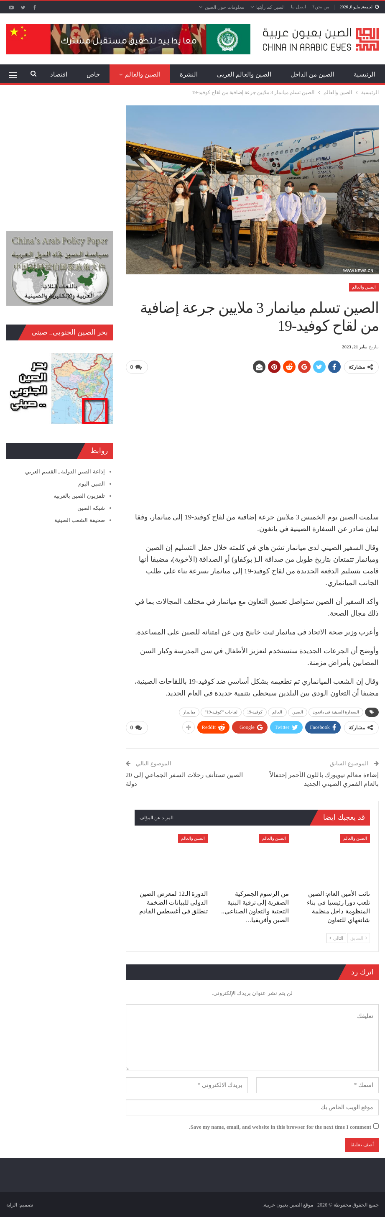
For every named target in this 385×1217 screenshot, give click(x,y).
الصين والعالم (143, 74)
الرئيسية (364, 74)
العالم (277, 711)
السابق (358, 937)
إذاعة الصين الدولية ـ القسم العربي (65, 471)
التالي (336, 937)
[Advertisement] (252, 439)
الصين (297, 711)
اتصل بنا (298, 6)
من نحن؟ (320, 6)
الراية (11, 1204)
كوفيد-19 (255, 711)
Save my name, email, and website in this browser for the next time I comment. (280, 1126)
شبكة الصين (91, 508)
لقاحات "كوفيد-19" (221, 711)
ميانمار (189, 711)
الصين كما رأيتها (270, 7)
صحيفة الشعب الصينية (79, 520)
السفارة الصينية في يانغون (336, 711)
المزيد (92, 74)
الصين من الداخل (313, 74)
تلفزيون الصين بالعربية (79, 496)
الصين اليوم (91, 484)
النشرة (189, 74)
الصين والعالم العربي (244, 74)
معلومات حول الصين (224, 7)
